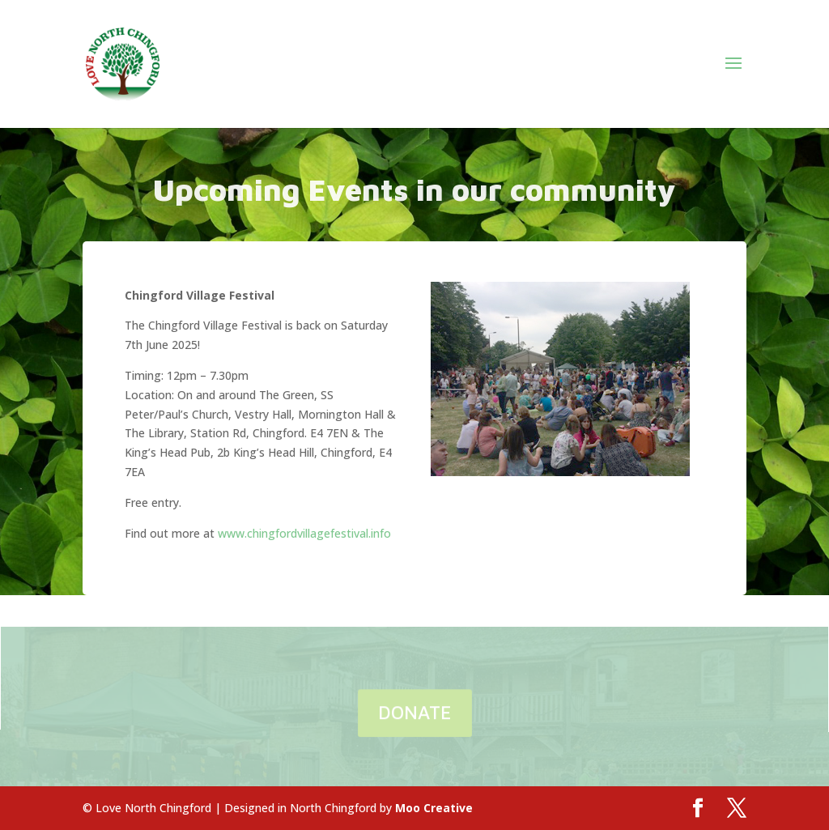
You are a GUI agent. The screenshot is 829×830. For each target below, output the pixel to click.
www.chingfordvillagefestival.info (304, 533)
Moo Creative (434, 807)
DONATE (415, 713)
